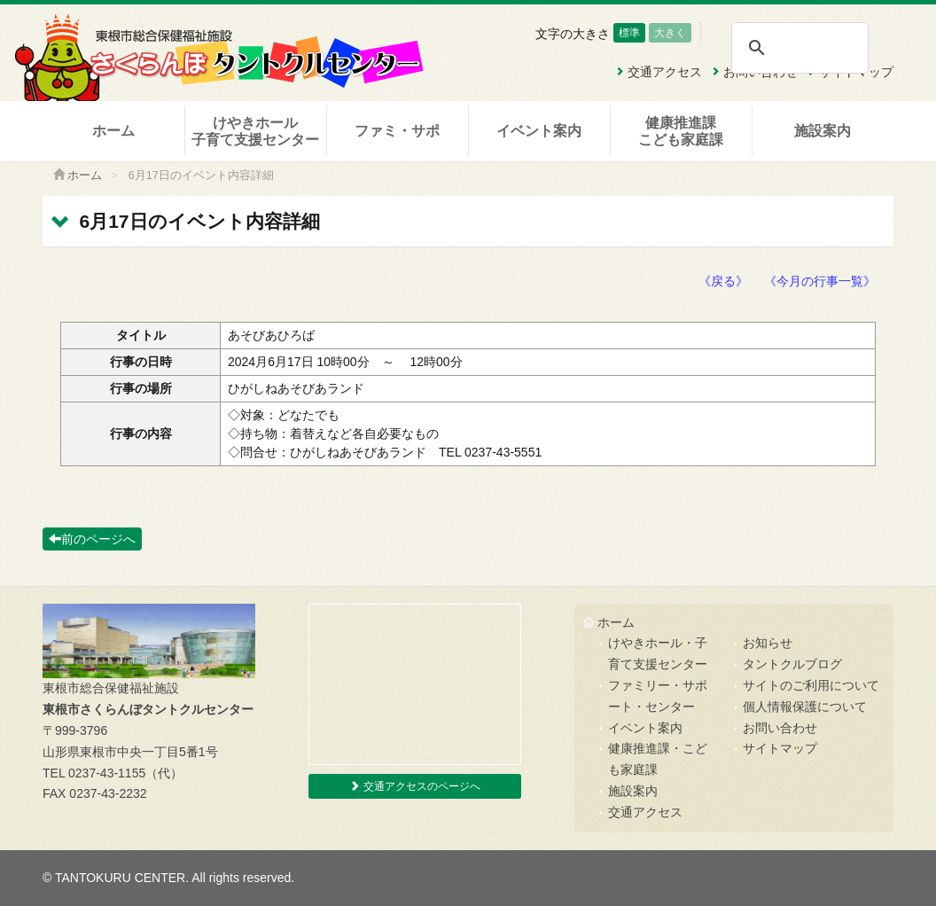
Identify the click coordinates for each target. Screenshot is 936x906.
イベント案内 (538, 130)
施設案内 (822, 130)
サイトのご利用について (811, 685)
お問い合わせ (780, 728)
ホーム (113, 130)
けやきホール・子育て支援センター (657, 653)
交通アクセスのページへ (414, 786)
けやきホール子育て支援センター (255, 131)
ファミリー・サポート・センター (657, 696)
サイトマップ (780, 748)
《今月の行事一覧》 (820, 281)
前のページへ (92, 539)
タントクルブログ (792, 664)
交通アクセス (645, 812)
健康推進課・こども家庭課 (657, 759)
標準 (629, 33)
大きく (670, 33)
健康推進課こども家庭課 (680, 131)
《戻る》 (723, 281)
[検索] (799, 48)
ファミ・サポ (397, 130)
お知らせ (767, 643)
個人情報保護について (805, 706)
